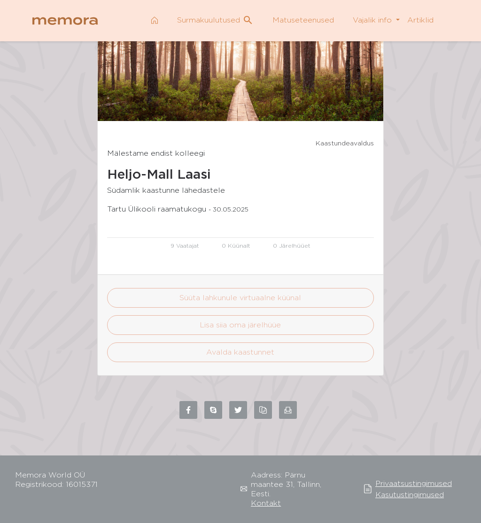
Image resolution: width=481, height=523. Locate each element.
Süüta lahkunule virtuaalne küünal (240, 298)
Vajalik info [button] (373, 20)
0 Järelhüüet (291, 246)
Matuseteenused (303, 20)
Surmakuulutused (215, 20)
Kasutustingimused (409, 495)
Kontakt (266, 503)
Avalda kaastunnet (240, 352)
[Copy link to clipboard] (263, 410)
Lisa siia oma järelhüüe (240, 325)
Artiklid (420, 20)
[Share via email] (288, 410)
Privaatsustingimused (413, 483)
